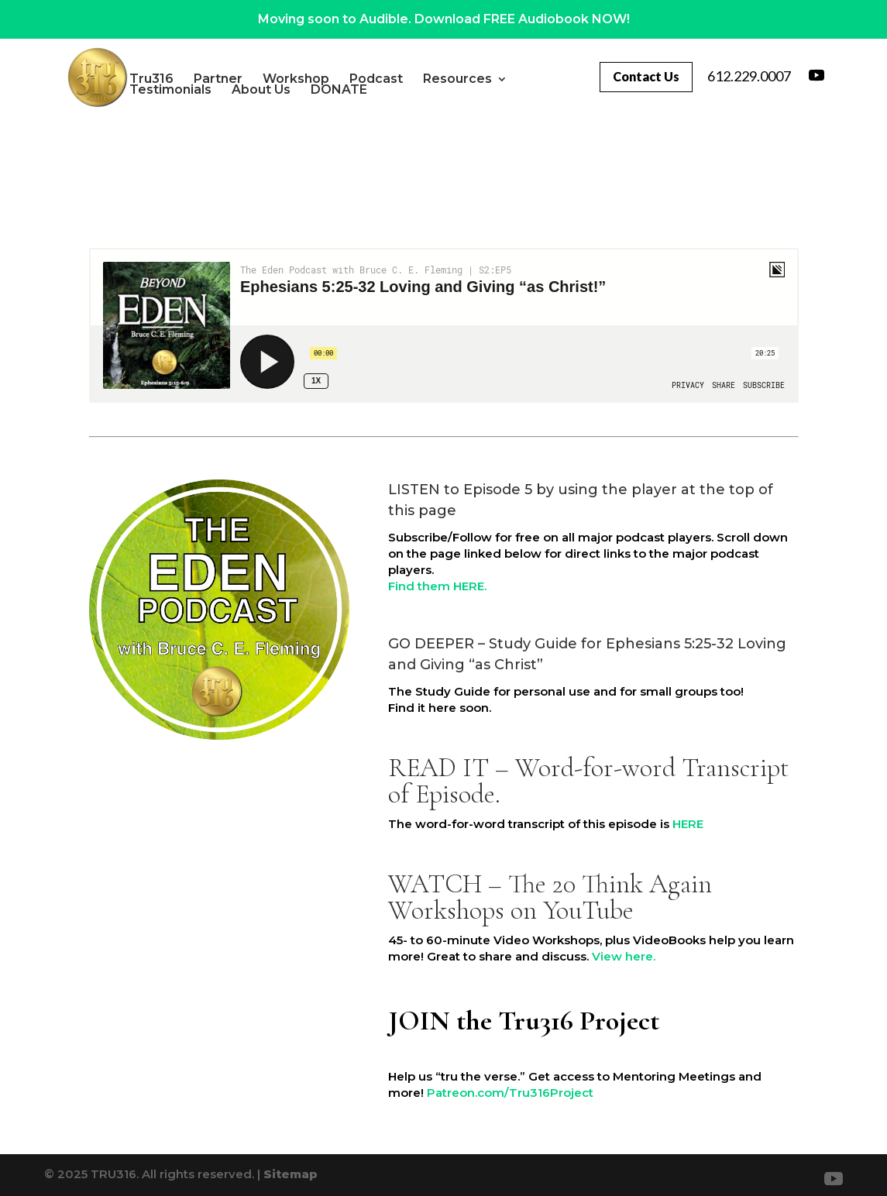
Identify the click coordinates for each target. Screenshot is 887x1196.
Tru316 (190, 79)
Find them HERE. (437, 586)
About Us (299, 89)
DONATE (377, 89)
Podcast (415, 79)
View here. (623, 956)
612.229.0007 (749, 76)
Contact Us (642, 76)
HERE (687, 823)
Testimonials (209, 89)
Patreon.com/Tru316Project (510, 1092)
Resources (496, 79)
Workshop (334, 79)
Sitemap (290, 1174)
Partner (256, 79)
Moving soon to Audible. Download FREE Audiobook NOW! (444, 19)
